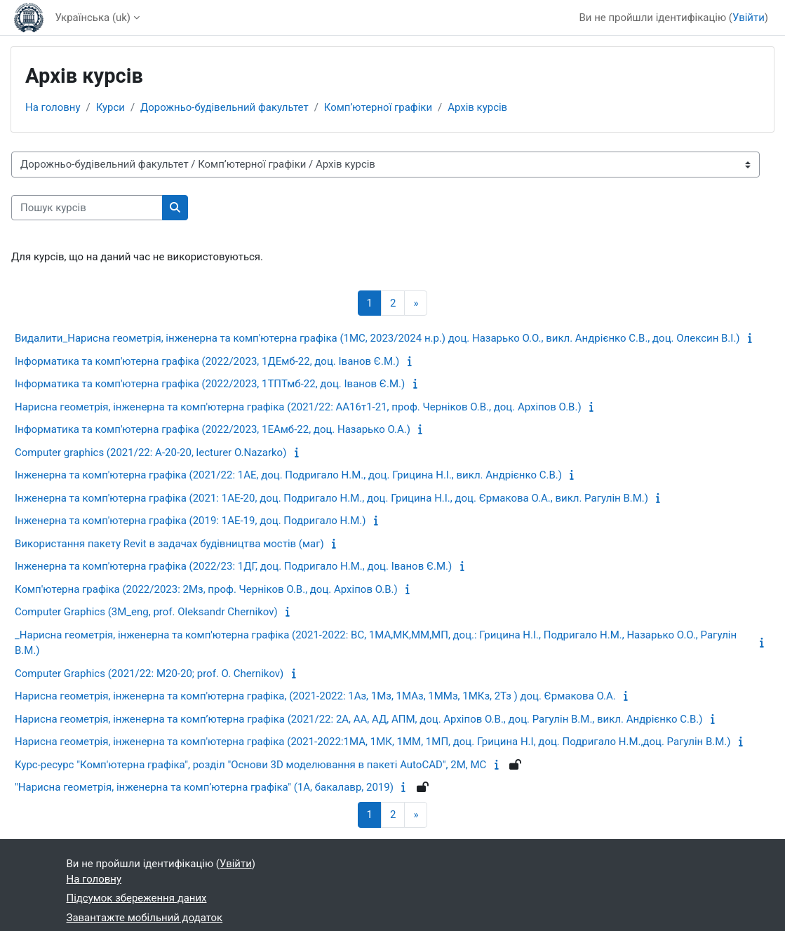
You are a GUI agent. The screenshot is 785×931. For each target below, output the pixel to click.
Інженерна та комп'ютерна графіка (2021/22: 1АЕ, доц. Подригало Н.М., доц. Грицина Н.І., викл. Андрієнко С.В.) (288, 475)
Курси (110, 107)
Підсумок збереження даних (137, 898)
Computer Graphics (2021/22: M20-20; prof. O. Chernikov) (149, 673)
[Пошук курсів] (87, 207)
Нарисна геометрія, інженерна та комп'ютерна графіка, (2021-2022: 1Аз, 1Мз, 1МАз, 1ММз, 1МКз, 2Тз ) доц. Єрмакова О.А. (315, 696)
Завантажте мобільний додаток (145, 917)
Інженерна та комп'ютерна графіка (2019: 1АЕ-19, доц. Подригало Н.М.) (190, 520)
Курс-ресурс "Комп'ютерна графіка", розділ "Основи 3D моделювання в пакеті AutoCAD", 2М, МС (250, 764)
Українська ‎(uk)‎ (92, 17)
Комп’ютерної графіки (378, 107)
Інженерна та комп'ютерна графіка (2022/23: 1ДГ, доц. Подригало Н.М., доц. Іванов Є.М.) (233, 566)
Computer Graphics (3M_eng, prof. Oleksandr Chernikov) (146, 611)
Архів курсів (477, 107)
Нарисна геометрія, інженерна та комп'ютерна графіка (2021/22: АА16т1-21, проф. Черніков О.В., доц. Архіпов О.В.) (298, 407)
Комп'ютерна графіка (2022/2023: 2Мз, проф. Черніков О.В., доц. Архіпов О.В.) (206, 589)
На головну (52, 107)
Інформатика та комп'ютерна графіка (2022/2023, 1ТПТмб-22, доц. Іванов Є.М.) (210, 383)
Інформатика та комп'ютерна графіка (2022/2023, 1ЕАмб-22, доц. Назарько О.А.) (212, 429)
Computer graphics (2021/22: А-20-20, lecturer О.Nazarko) (150, 452)
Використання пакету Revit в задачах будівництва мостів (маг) (169, 543)
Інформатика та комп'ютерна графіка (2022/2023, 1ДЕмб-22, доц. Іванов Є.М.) (207, 361)
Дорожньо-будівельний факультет (224, 107)
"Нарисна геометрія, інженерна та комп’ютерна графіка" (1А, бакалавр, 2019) (204, 787)
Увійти (748, 17)
